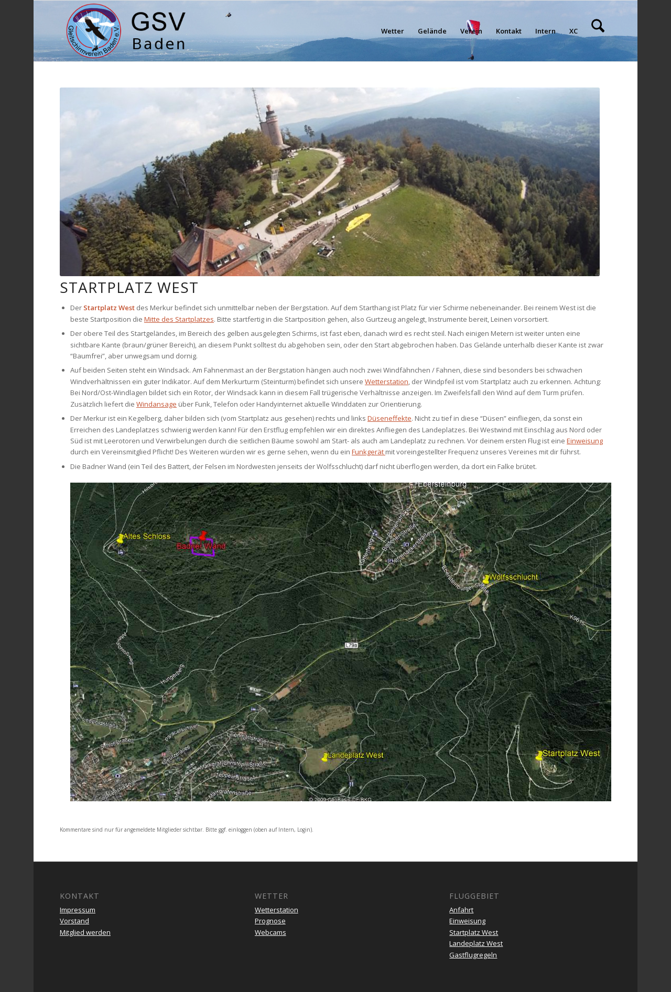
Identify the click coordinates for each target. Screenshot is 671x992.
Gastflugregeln (473, 955)
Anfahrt (461, 909)
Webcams (270, 932)
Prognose (270, 920)
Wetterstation (386, 381)
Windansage (156, 404)
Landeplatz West (476, 943)
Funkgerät (368, 451)
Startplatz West (473, 932)
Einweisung (585, 440)
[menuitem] (392, 31)
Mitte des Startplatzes (179, 319)
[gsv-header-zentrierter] (126, 31)
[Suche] (598, 31)
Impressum (77, 909)
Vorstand (74, 920)
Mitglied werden (85, 932)
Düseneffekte (389, 418)
